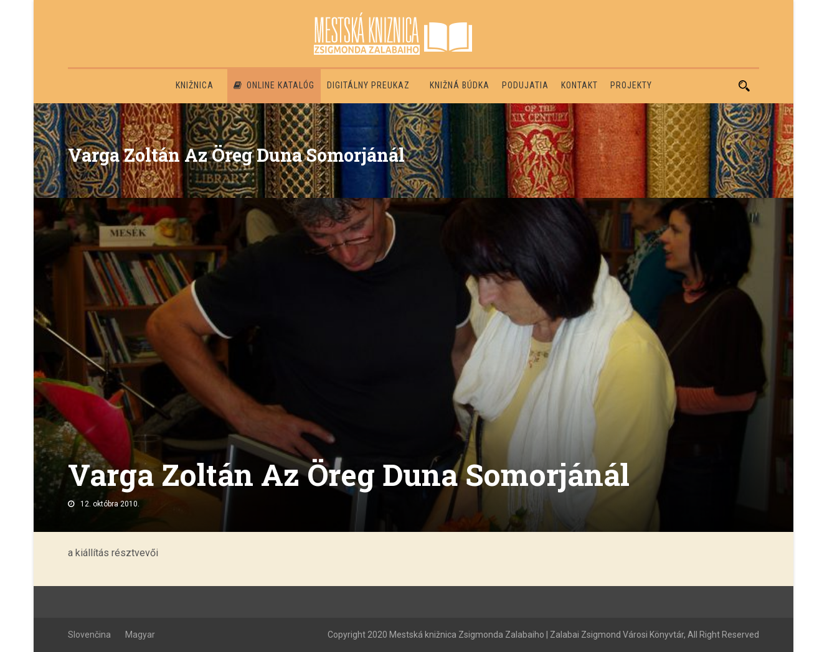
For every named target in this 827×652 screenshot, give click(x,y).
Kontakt (579, 85)
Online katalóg (274, 85)
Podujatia (525, 85)
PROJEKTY (631, 85)
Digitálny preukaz (368, 85)
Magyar (140, 635)
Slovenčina (89, 635)
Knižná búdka (459, 85)
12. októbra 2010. (109, 504)
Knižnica (195, 85)
